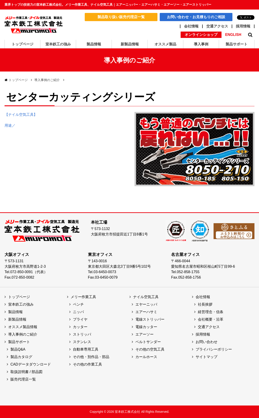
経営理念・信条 (210, 312)
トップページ (18, 80)
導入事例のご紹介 (47, 80)
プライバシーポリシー (214, 349)
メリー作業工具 (83, 297)
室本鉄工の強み (21, 304)
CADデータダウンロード (30, 364)
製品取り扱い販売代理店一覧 (121, 17)
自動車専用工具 (85, 349)
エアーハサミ (146, 312)
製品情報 (15, 312)
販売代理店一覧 (23, 379)
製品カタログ (21, 357)
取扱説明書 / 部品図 (26, 372)
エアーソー (144, 334)
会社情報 (191, 26)
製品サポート (19, 342)
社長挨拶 (205, 304)
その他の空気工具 (149, 349)
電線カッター (146, 327)
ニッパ (78, 312)
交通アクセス (217, 26)
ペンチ (78, 304)
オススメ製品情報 (22, 327)
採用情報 (243, 26)
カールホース (146, 357)
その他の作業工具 (87, 364)
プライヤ (80, 319)
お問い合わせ (206, 342)
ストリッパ (82, 334)
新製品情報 (17, 319)
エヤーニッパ (146, 304)
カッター (80, 327)
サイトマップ (206, 357)
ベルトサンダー (148, 342)
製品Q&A (17, 349)
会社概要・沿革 (210, 319)
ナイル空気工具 (146, 297)
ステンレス (82, 342)
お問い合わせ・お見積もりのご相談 (196, 17)
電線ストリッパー (149, 319)
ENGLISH (233, 35)
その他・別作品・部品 (91, 357)
